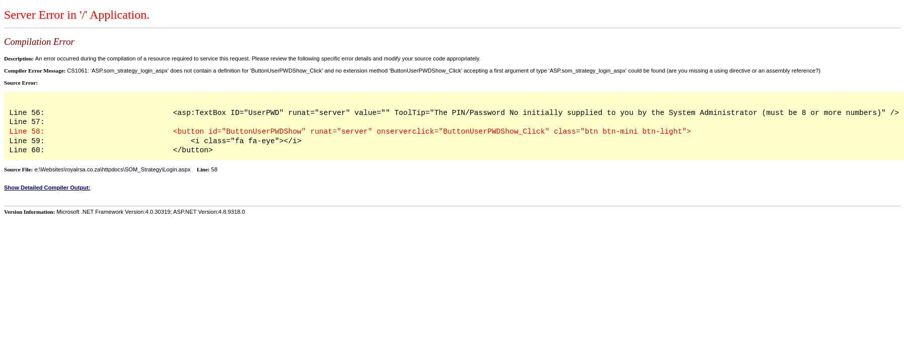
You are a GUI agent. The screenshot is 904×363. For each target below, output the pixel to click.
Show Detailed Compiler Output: (47, 188)
